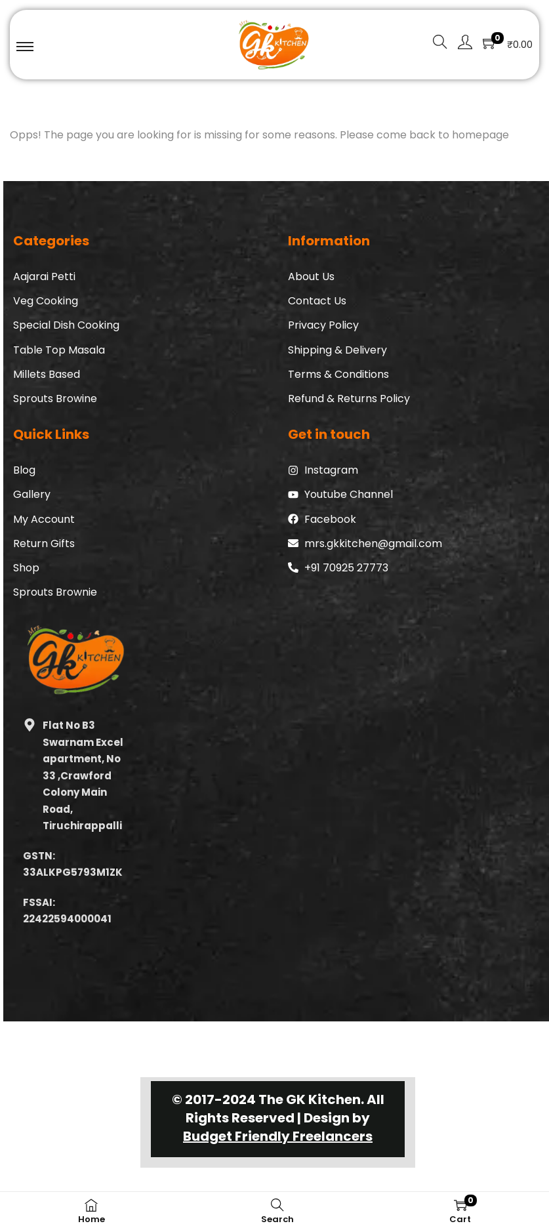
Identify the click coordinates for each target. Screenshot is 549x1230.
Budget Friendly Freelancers (278, 1136)
